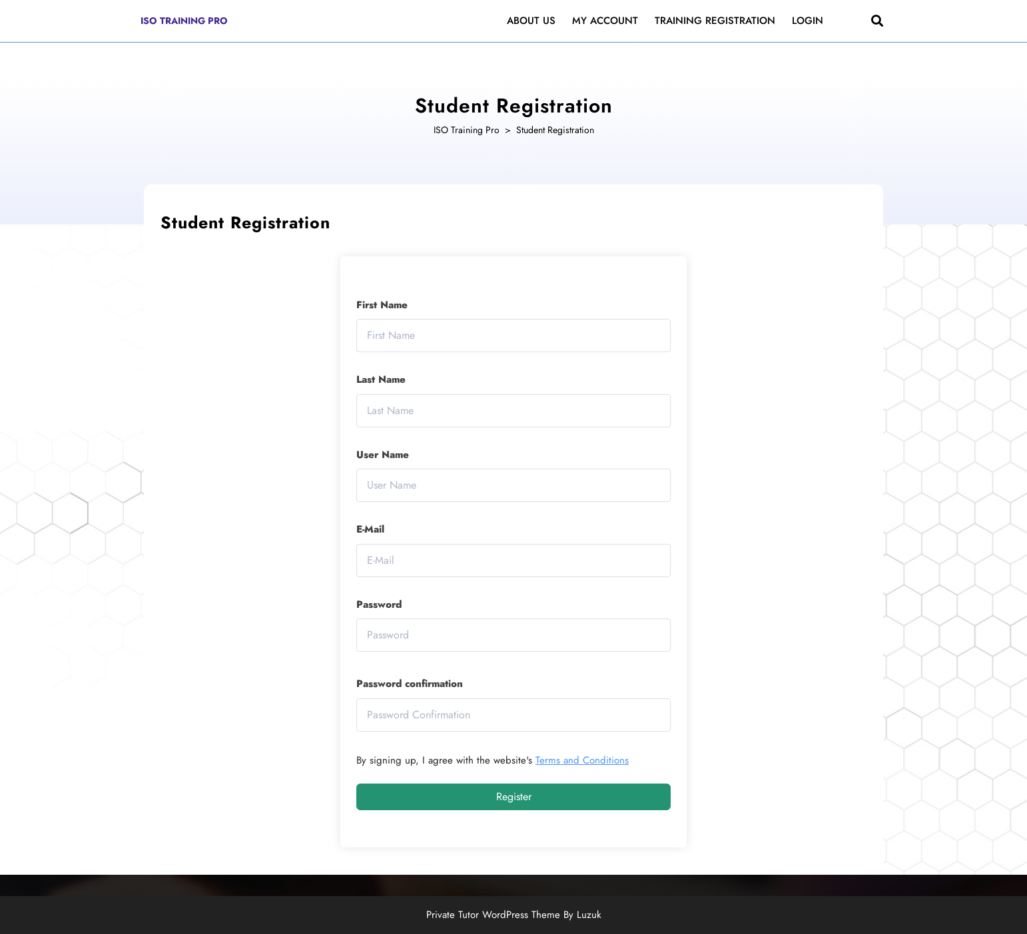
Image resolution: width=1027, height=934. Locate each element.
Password (379, 604)
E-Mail (370, 529)
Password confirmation (409, 683)
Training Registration (715, 20)
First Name (382, 305)
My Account (605, 20)
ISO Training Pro (184, 20)
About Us (531, 20)
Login (807, 20)
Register (513, 796)
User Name (382, 454)
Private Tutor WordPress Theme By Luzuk (513, 914)
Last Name (381, 379)
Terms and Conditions (582, 760)
